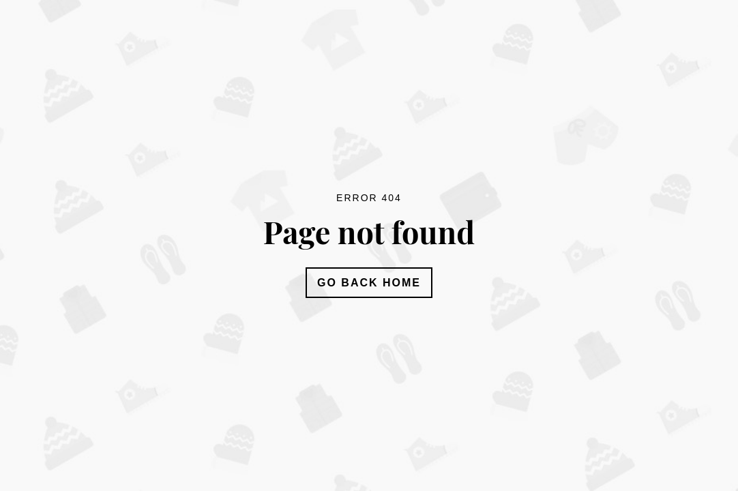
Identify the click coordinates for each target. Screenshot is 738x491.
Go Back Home (369, 282)
